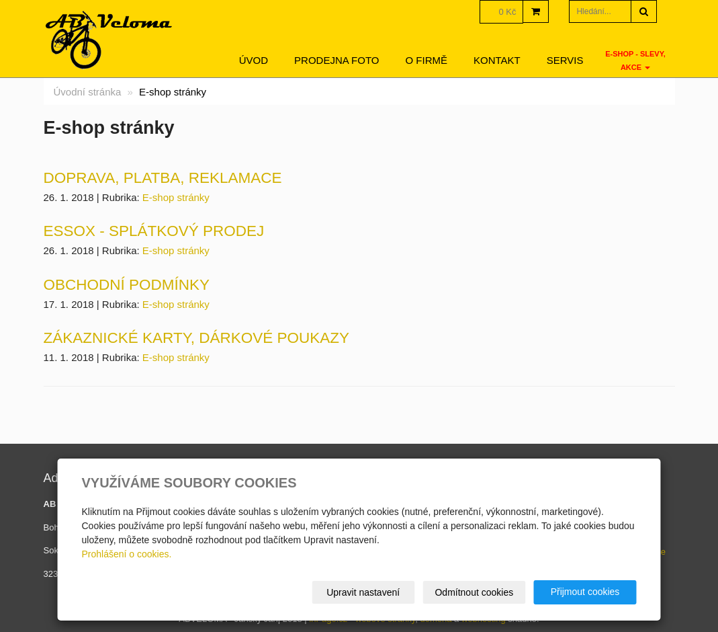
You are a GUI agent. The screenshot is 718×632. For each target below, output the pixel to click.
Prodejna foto (336, 60)
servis (565, 60)
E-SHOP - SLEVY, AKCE (635, 60)
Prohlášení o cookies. (127, 554)
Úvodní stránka (88, 91)
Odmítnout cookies (474, 592)
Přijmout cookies (585, 591)
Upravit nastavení (363, 592)
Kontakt (497, 60)
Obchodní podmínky (127, 284)
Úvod (253, 60)
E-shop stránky (176, 197)
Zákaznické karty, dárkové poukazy (197, 337)
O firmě (427, 60)
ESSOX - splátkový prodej (154, 231)
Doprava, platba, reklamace (163, 177)
